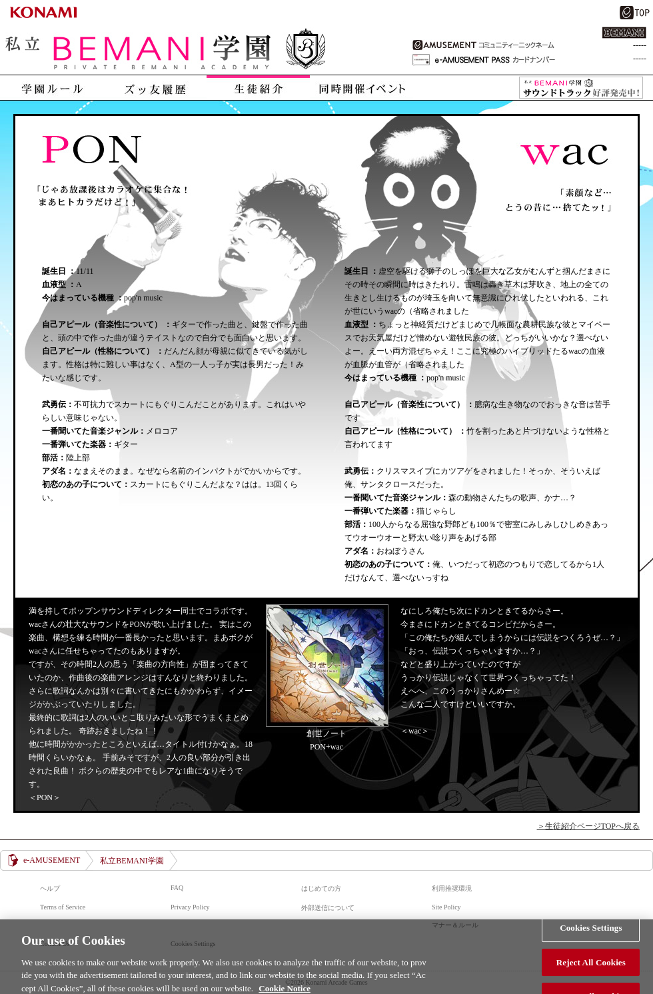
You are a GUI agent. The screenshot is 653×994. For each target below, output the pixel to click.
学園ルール (51, 87)
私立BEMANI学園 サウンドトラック (581, 88)
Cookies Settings (591, 932)
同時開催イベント (361, 87)
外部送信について (327, 907)
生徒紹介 (258, 87)
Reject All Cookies (591, 966)
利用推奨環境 (452, 888)
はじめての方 (321, 888)
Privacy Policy (190, 907)
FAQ (177, 887)
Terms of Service (62, 907)
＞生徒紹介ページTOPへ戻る (588, 826)
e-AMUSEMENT (51, 860)
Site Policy (446, 907)
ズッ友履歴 (155, 87)
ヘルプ (50, 888)
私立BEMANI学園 (166, 51)
